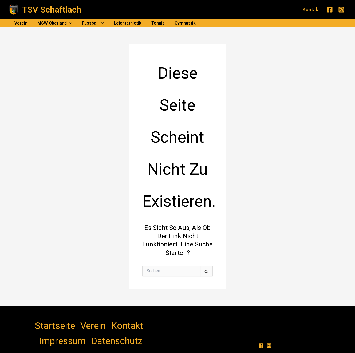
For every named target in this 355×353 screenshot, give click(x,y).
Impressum (105, 321)
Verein (20, 23)
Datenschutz (131, 321)
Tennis (151, 23)
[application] (67, 23)
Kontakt (83, 321)
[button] (311, 9)
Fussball (89, 23)
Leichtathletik (122, 23)
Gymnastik (177, 23)
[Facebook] (329, 9)
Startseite (46, 321)
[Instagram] (341, 9)
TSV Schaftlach (51, 10)
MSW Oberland (52, 23)
